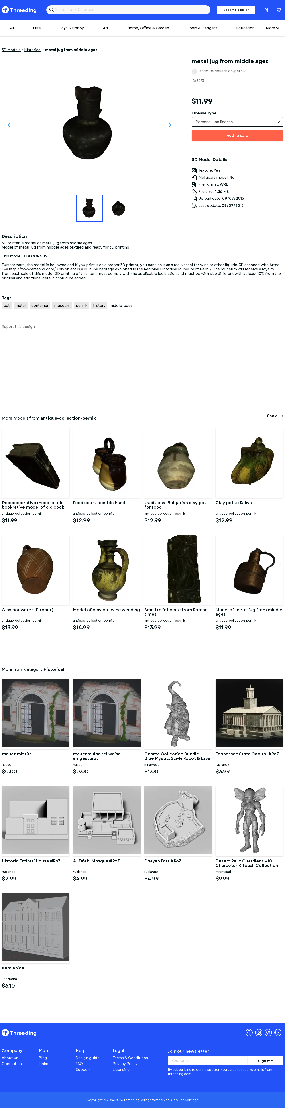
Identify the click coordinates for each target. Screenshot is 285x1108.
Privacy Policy (125, 1063)
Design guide (88, 1057)
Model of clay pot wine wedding (106, 610)
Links (43, 1063)
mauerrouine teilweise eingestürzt (97, 756)
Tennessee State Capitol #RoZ (247, 754)
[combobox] (237, 122)
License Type (204, 113)
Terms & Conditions (130, 1057)
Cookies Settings (184, 1100)
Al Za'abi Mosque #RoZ (96, 861)
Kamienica (13, 968)
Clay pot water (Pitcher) (27, 610)
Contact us (12, 1063)
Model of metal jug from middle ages (249, 612)
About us (10, 1057)
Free (37, 28)
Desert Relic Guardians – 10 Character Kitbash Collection (247, 863)
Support (83, 1069)
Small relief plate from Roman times (176, 612)
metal (20, 305)
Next (169, 124)
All (11, 28)
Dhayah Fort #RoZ (162, 861)
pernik (82, 305)
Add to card (237, 135)
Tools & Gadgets (202, 28)
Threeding (19, 9)
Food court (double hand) (100, 503)
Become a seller (236, 10)
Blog (43, 1057)
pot (7, 305)
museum (62, 305)
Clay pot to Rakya (234, 503)
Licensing (121, 1069)
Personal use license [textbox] (214, 121)
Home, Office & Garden (148, 28)
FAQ (79, 1063)
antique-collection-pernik (222, 71)
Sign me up (265, 1061)
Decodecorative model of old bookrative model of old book (33, 505)
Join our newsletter (188, 1051)
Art (105, 28)
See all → (275, 415)
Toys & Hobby (72, 28)
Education (245, 28)
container (40, 305)
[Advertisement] (135, 371)
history (99, 305)
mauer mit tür (16, 754)
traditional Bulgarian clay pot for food (175, 505)
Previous (9, 124)
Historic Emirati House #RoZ (31, 861)
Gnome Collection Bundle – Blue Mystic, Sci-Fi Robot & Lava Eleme (177, 756)
